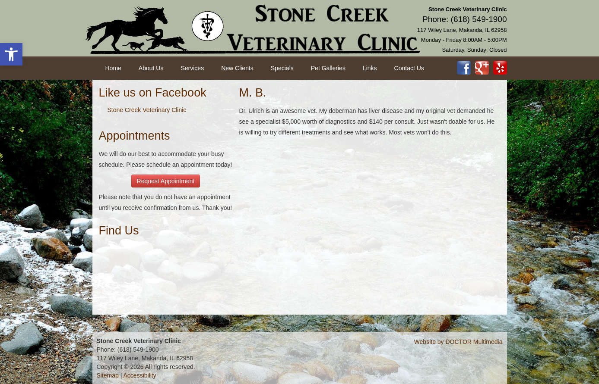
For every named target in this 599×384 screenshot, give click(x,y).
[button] (11, 54)
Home (113, 68)
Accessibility (140, 375)
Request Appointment (166, 181)
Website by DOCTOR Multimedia (458, 341)
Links (370, 68)
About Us (151, 68)
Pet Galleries (328, 68)
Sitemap (108, 375)
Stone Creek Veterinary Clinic (147, 109)
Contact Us (409, 68)
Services (192, 68)
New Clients (237, 68)
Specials (282, 68)
